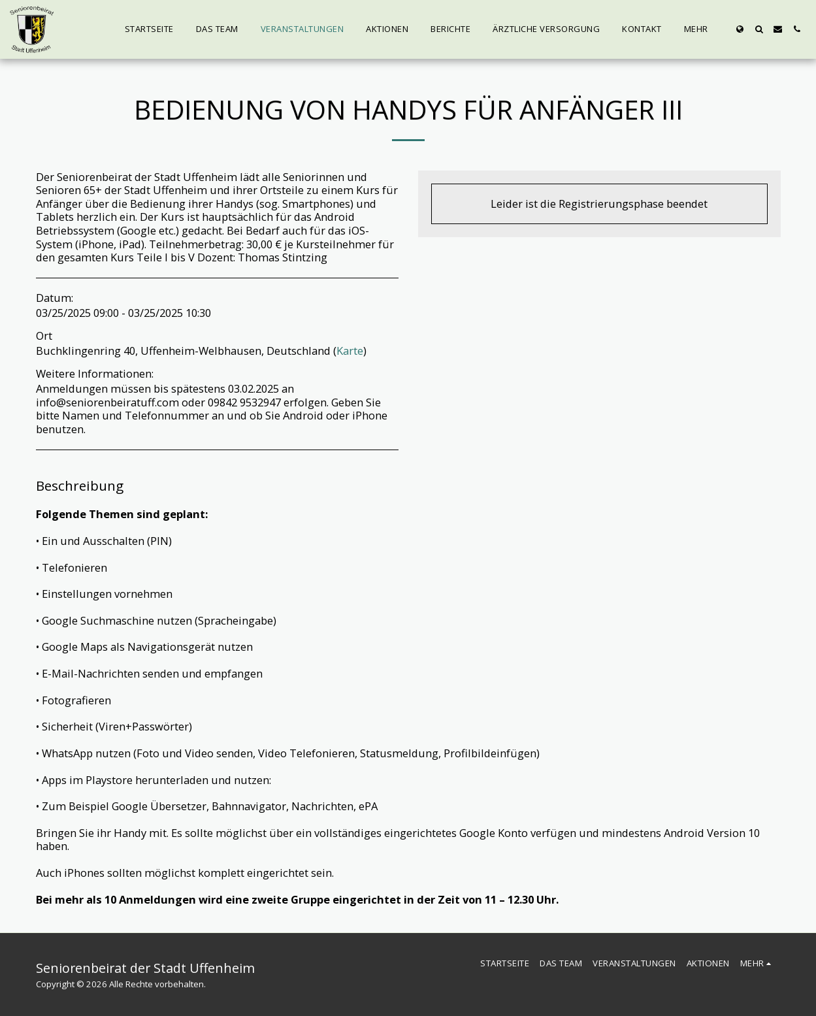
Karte (349, 350)
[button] (759, 29)
